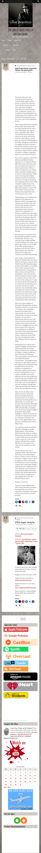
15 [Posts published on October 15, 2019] (10, 778)
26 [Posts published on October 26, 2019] (30, 781)
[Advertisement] (14, 710)
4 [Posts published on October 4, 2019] (25, 772)
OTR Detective (26, 518)
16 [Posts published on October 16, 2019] (15, 778)
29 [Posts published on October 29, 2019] (10, 784)
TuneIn (18, 543)
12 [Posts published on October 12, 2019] (30, 775)
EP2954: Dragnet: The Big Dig (24, 522)
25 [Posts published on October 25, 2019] (25, 781)
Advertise (15, 45)
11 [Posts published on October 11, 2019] (25, 775)
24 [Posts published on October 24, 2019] (20, 781)
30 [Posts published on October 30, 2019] (15, 784)
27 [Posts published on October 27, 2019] (35, 781)
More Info (15, 738)
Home (3, 40)
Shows (16, 40)
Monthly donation (23, 734)
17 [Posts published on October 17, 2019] (20, 778)
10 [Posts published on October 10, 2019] (20, 775)
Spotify (34, 539)
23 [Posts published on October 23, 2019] (15, 781)
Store (14, 50)
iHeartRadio (29, 541)
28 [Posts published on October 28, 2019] (6, 784)
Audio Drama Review (21, 65)
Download (18, 536)
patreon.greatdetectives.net (23, 580)
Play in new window (26, 534)
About (10, 40)
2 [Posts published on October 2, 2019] (15, 772)
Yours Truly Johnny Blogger (21, 72)
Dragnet (18, 518)
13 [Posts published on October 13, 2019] (35, 775)
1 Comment (30, 72)
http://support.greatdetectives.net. (25, 588)
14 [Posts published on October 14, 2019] (5, 778)
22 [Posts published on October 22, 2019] (10, 781)
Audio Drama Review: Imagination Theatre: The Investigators (26, 69)
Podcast (31, 518)
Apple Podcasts (26, 539)
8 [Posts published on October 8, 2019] (10, 775)
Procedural (17, 520)
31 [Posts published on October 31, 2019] (20, 784)
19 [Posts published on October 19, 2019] (30, 778)
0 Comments (30, 524)
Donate (8, 50)
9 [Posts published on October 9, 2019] (15, 775)
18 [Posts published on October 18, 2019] (25, 778)
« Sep (5, 787)
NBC (22, 518)
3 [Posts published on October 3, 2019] (20, 772)
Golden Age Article (30, 65)
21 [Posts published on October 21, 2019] (5, 781)
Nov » (9, 787)
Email (36, 541)
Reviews (5, 45)
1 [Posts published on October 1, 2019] (10, 772)
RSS (23, 543)
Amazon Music (19, 541)
